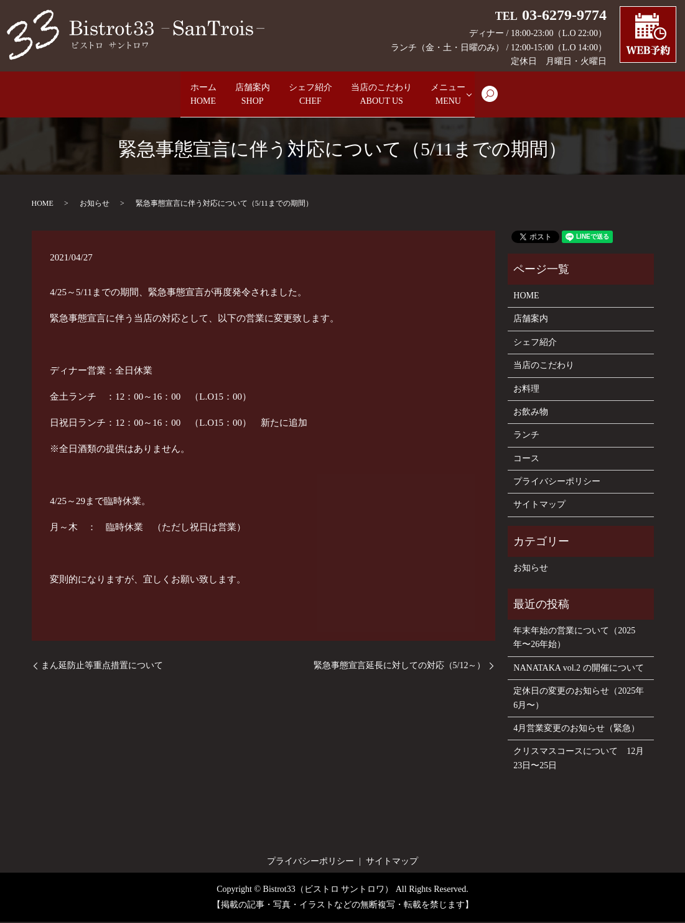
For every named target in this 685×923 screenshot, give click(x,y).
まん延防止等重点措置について (102, 666)
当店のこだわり (400, 95)
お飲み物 (530, 413)
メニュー (485, 95)
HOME (43, 204)
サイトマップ (539, 506)
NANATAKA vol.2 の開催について (578, 669)
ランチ (526, 436)
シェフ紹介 (310, 95)
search (536, 101)
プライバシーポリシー (556, 482)
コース (526, 459)
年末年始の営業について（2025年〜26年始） (574, 638)
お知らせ (95, 204)
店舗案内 (236, 95)
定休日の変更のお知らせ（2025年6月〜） (578, 698)
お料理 (526, 390)
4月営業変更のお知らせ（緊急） (576, 729)
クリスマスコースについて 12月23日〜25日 (578, 759)
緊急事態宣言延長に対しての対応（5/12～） (400, 666)
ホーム (171, 95)
